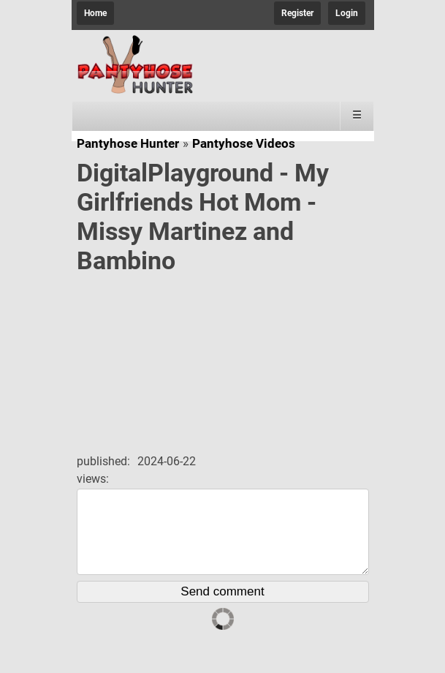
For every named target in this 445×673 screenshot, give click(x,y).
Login (346, 13)
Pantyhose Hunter (128, 143)
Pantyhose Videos (243, 143)
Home (95, 13)
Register (297, 13)
